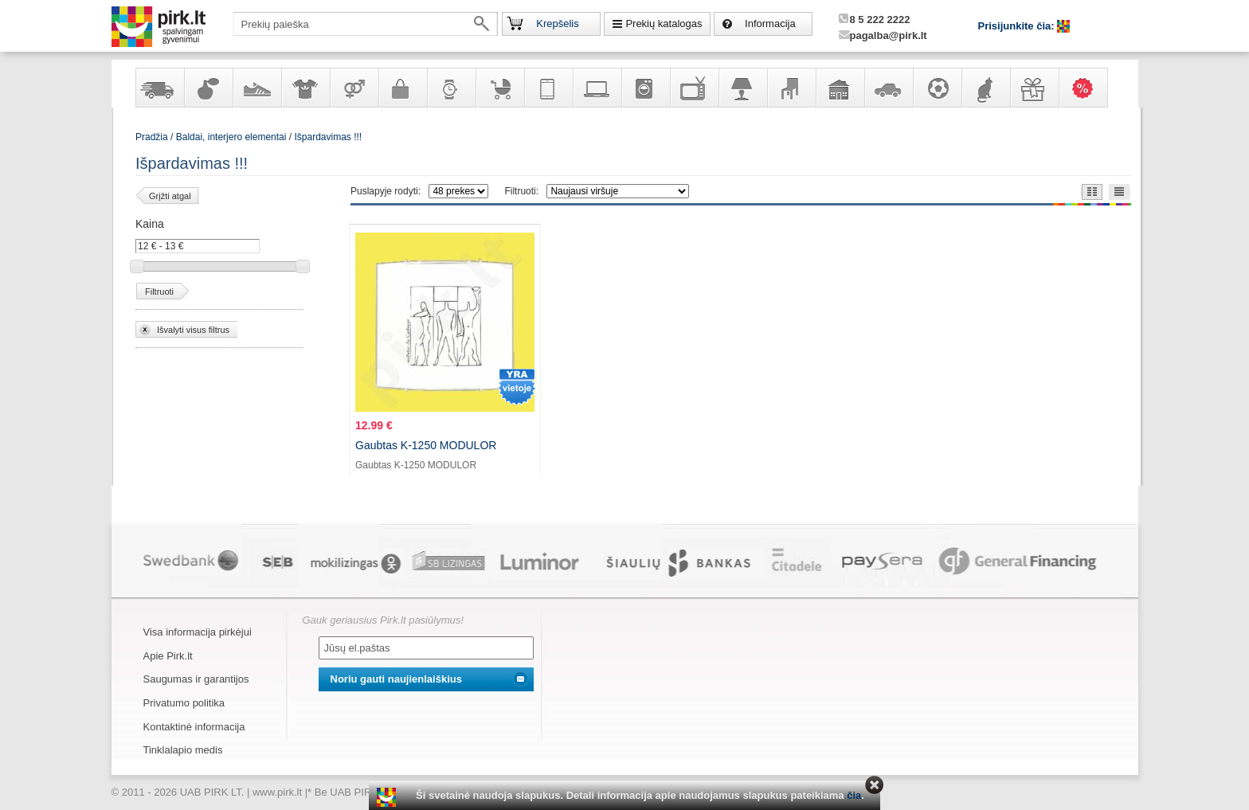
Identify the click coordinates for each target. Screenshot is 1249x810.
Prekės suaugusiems (354, 87)
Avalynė (256, 87)
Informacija (770, 23)
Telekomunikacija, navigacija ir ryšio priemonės (548, 87)
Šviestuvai (742, 87)
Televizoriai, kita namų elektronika (694, 87)
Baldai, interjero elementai (791, 87)
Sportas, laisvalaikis (937, 87)
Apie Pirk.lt (168, 656)
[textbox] (365, 24)
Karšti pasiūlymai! (1088, 87)
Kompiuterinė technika (597, 87)
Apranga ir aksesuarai (305, 87)
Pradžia (151, 137)
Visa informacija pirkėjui (197, 632)
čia (854, 795)
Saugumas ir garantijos (196, 679)
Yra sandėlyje (159, 87)
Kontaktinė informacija (194, 727)
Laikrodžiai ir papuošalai (451, 87)
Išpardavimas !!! (328, 137)
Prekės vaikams (499, 87)
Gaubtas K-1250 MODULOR (425, 445)
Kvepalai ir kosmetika (208, 87)
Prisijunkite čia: (1018, 26)
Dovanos (1034, 87)
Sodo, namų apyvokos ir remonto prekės (839, 87)
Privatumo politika (184, 703)
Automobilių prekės (888, 87)
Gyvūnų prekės (985, 87)
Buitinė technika (645, 87)
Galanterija (402, 87)
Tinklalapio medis (183, 750)
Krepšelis (557, 23)
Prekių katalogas (663, 23)
